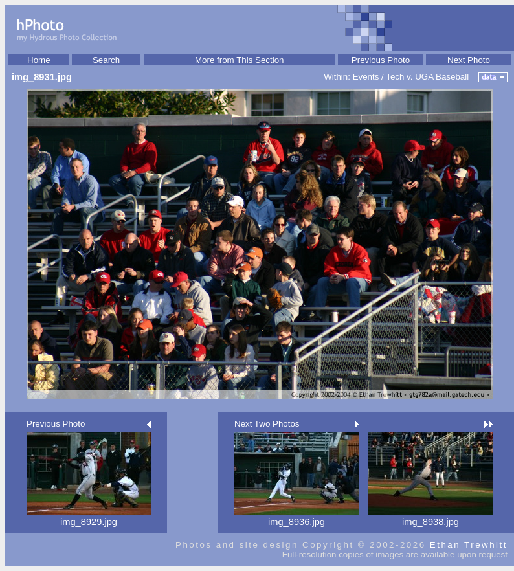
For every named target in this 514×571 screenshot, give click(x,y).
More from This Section (239, 60)
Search (106, 60)
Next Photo (468, 60)
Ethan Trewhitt (469, 545)
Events (366, 77)
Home (38, 60)
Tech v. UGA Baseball (427, 77)
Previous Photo (381, 60)
